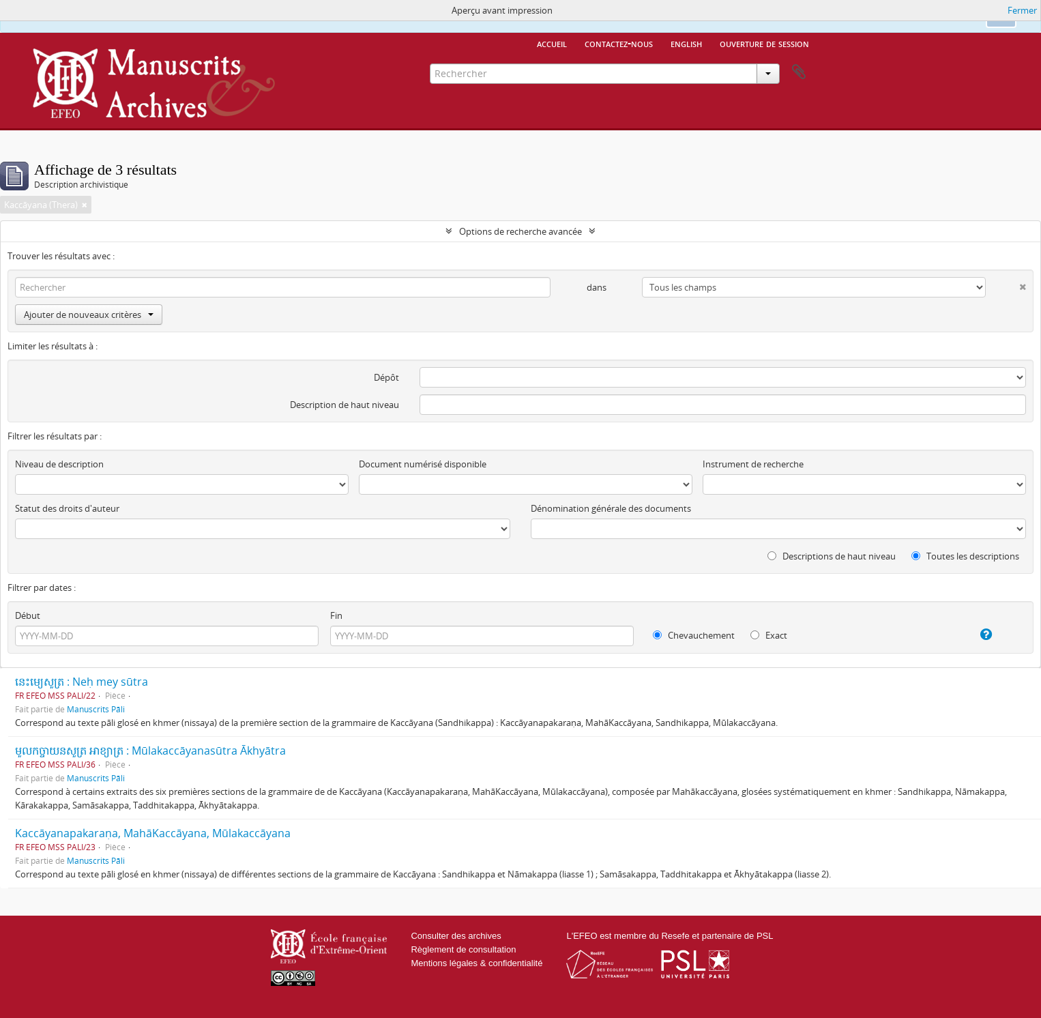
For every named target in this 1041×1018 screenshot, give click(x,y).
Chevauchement (694, 635)
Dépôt (386, 377)
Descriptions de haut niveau (831, 556)
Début (27, 615)
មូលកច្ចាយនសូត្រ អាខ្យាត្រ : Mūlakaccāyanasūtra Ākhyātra (150, 750)
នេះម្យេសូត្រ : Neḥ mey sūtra (81, 681)
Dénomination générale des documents (611, 508)
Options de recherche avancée (520, 231)
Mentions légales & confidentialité (476, 963)
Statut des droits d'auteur (67, 508)
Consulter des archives (456, 936)
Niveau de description (59, 464)
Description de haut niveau (344, 404)
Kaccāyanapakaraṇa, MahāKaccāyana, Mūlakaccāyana (153, 833)
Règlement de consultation (463, 949)
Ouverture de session (764, 42)
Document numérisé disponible (422, 464)
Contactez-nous (619, 42)
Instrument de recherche (753, 464)
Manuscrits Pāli (96, 708)
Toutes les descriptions (965, 556)
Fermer (1022, 10)
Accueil (552, 42)
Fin (336, 615)
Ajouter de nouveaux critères (88, 314)
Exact (768, 635)
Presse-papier (799, 72)
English (686, 42)
